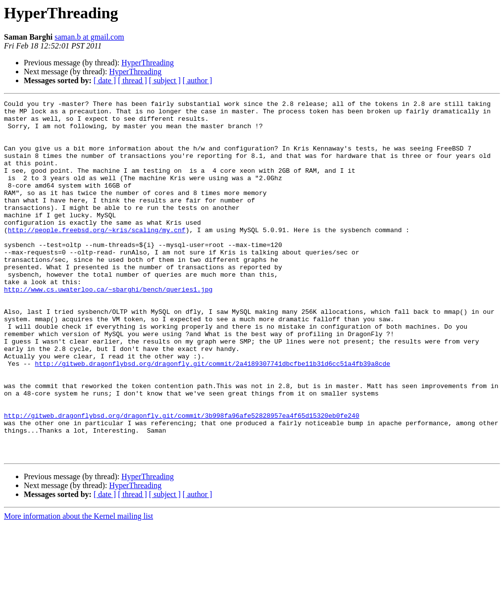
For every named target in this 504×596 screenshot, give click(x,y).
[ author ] (197, 80)
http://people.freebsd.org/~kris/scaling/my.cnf (97, 256)
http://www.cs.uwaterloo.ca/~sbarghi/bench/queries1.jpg (108, 327)
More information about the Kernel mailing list (78, 587)
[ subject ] (165, 80)
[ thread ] (132, 80)
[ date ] (105, 80)
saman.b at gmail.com (89, 37)
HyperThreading (147, 62)
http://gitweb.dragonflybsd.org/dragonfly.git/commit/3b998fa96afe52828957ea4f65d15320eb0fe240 (181, 479)
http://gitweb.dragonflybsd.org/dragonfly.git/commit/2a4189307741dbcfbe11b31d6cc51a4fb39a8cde (212, 416)
